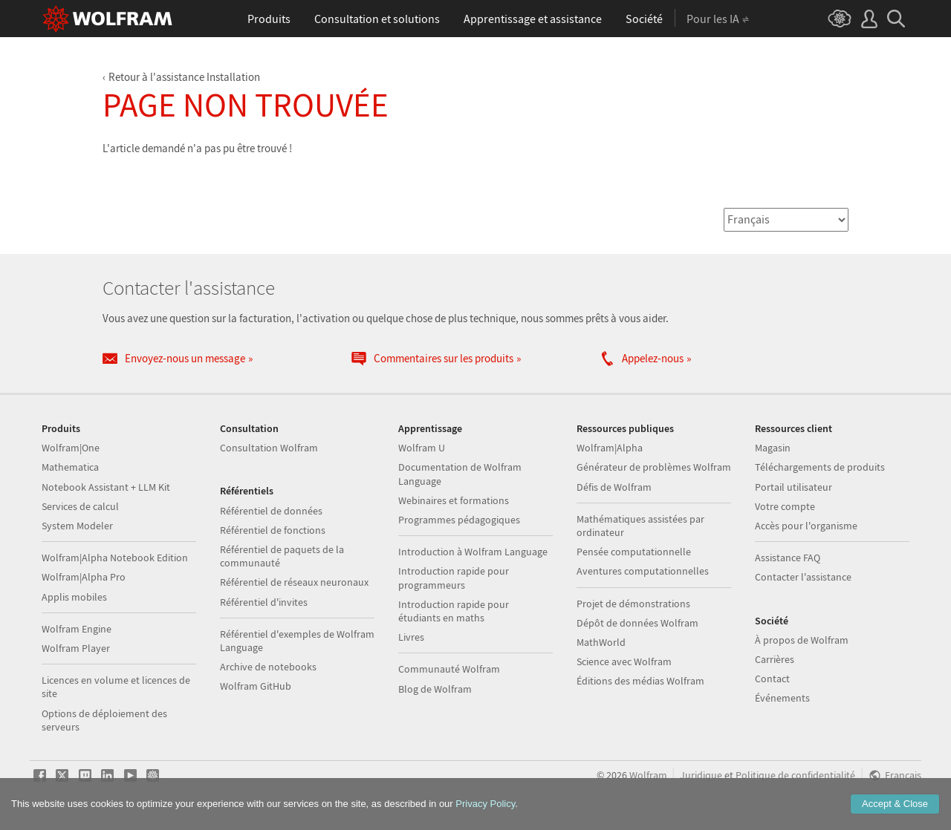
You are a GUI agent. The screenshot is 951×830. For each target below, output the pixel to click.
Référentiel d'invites (264, 602)
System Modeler (77, 525)
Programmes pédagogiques (459, 519)
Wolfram (648, 775)
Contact (772, 678)
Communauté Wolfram (449, 669)
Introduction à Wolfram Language (473, 551)
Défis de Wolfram (614, 487)
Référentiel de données (271, 510)
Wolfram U (421, 447)
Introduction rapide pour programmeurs (453, 577)
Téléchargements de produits (820, 467)
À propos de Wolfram (801, 640)
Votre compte (785, 506)
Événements (782, 698)
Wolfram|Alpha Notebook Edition (115, 557)
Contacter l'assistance (803, 577)
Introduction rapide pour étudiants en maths (453, 611)
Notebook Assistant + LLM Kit (106, 487)
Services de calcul (80, 506)
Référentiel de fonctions (272, 530)
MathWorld (601, 642)
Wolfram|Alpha (610, 447)
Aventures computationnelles (643, 571)
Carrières (774, 659)
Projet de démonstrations (633, 603)
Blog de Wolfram (435, 689)
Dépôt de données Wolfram (637, 623)
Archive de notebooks (268, 666)
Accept (895, 803)
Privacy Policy (485, 803)
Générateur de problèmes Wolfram (654, 467)
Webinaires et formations (453, 500)
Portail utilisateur (793, 487)
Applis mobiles (74, 597)
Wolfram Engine (76, 628)
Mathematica (70, 467)
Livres (411, 637)
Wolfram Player (76, 648)
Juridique (701, 775)
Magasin (773, 447)
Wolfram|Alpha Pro (84, 577)
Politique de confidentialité (795, 775)
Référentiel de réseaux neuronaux (294, 582)
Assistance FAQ (787, 557)
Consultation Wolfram (269, 447)
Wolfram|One (71, 447)
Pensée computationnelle (634, 551)
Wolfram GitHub (255, 686)
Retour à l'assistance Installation (184, 77)
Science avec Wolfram (624, 661)
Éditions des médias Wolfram (640, 680)
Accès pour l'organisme (806, 525)
